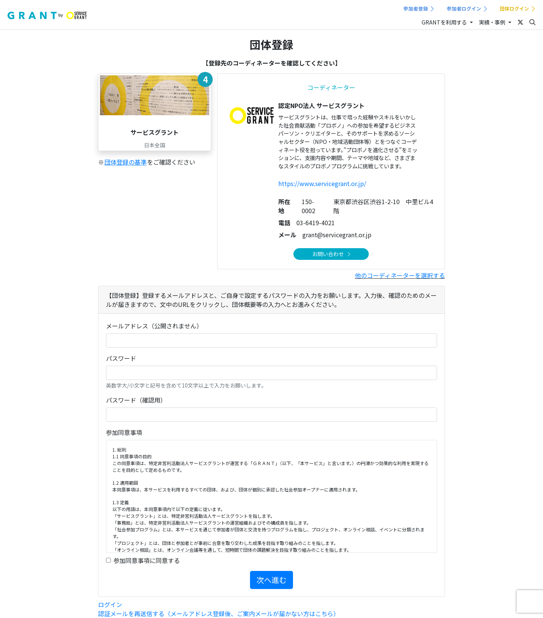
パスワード (121, 358)
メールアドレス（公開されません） (154, 325)
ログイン (110, 604)
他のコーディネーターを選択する (400, 275)
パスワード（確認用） (136, 399)
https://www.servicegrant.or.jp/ (322, 183)
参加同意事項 (124, 432)
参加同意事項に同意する (147, 560)
